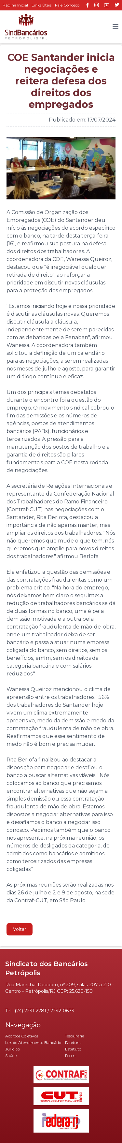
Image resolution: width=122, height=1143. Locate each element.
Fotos (70, 1055)
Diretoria (73, 1042)
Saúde (11, 1055)
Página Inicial (15, 5)
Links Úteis (41, 5)
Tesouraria (74, 1036)
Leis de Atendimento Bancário (33, 1042)
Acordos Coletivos (21, 1036)
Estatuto (73, 1049)
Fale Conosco (67, 5)
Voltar (19, 929)
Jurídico (12, 1049)
